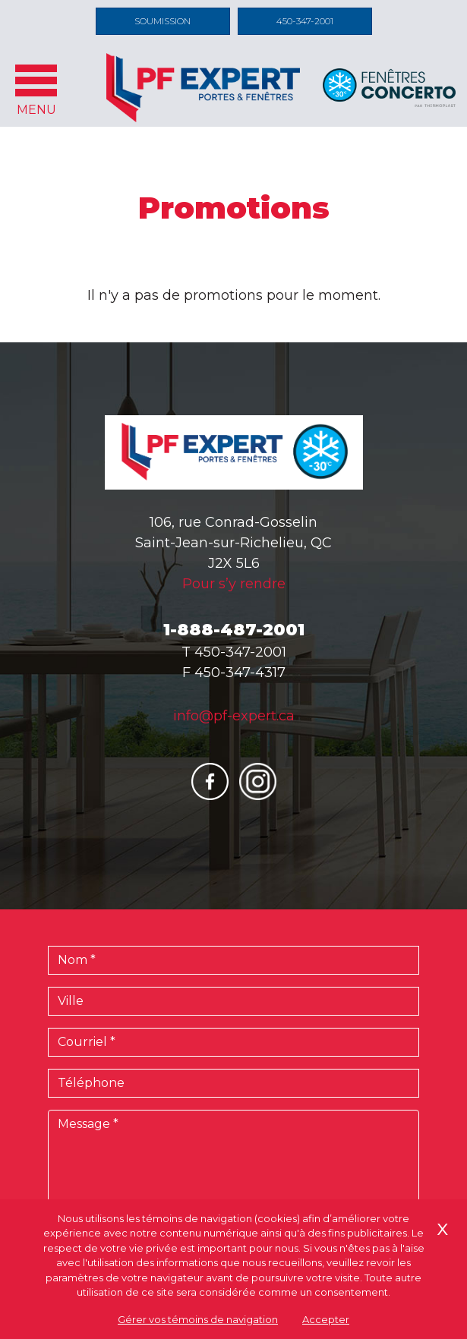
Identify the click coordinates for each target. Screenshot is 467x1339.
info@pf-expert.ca (234, 715)
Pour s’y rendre (234, 583)
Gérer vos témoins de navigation (198, 1319)
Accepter (325, 1319)
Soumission (162, 21)
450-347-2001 (304, 21)
